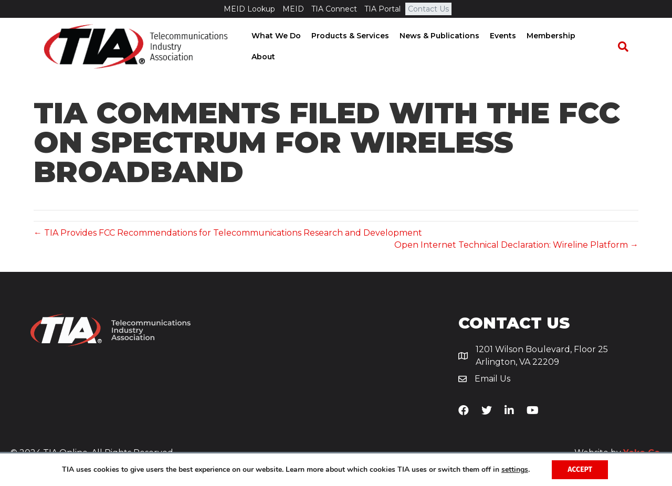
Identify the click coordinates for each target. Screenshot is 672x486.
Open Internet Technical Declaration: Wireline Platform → (516, 245)
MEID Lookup (249, 9)
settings (514, 469)
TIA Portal (382, 9)
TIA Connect (334, 9)
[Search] (627, 47)
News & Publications (442, 46)
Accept (580, 469)
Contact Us (428, 9)
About (600, 46)
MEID (293, 9)
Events (505, 46)
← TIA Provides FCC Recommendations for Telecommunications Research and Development (228, 233)
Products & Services (353, 46)
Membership (553, 46)
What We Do (278, 46)
